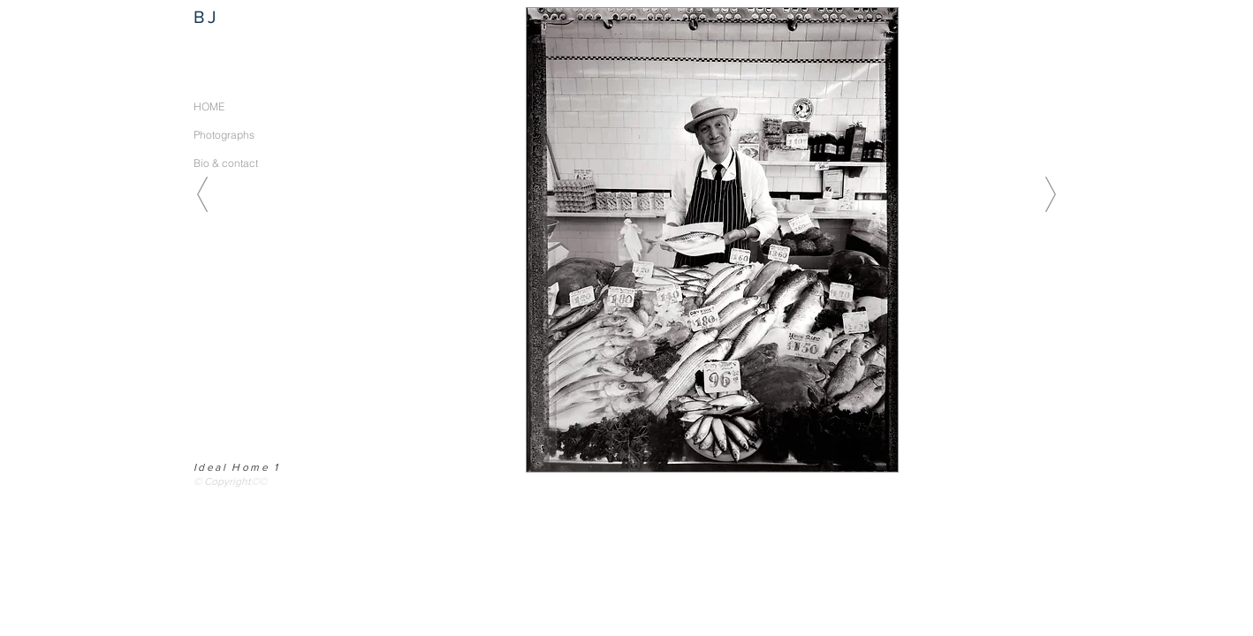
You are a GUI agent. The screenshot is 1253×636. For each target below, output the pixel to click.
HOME (209, 106)
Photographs (224, 134)
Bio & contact (226, 163)
